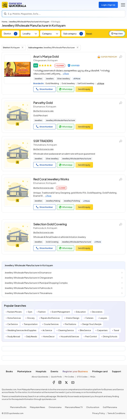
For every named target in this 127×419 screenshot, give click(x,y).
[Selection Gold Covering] (17, 237)
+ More (66, 74)
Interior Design (72, 318)
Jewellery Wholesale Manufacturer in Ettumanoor (28, 272)
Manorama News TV (74, 407)
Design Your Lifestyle (91, 324)
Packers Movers (14, 312)
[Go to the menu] (123, 5)
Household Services (70, 336)
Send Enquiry (84, 89)
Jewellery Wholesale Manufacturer (60, 120)
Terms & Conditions (116, 413)
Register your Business (75, 371)
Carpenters (102, 330)
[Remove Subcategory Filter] (77, 47)
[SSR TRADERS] (17, 153)
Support (116, 371)
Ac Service (47, 330)
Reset (89, 33)
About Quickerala (40, 376)
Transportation (31, 324)
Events (54, 371)
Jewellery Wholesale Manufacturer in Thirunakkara (28, 293)
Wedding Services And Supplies (21, 330)
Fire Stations (70, 324)
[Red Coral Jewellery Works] (17, 192)
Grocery (31, 318)
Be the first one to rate (43, 111)
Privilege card (100, 371)
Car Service (12, 324)
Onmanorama (55, 407)
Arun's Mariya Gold (46, 56)
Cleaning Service (66, 330)
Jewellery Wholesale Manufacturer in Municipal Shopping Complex (36, 282)
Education (81, 312)
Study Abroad (13, 336)
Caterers (89, 318)
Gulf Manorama (110, 407)
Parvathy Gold (43, 102)
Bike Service (85, 330)
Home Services (14, 318)
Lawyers (103, 318)
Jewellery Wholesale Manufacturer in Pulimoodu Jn (28, 288)
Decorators (97, 312)
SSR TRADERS (43, 141)
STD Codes (82, 376)
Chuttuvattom (92, 407)
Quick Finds (56, 376)
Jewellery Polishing (72, 201)
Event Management (61, 312)
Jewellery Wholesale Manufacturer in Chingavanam (29, 277)
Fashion (42, 312)
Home (4, 22)
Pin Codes (69, 376)
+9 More (100, 83)
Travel (116, 330)
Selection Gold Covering (50, 224)
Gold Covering (52, 242)
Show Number (44, 89)
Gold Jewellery (68, 83)
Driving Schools (110, 336)
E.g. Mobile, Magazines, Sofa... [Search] (24, 13)
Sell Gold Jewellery (85, 83)
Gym (30, 312)
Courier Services (51, 324)
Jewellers (38, 79)
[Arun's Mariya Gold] (17, 69)
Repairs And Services (50, 318)
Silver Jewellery (63, 79)
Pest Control (91, 336)
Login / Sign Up (108, 5)
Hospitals (41, 371)
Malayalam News (37, 407)
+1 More (86, 201)
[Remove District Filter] (22, 47)
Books (9, 371)
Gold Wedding (52, 83)
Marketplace (24, 371)
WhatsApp (65, 89)
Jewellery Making (53, 201)
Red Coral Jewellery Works (51, 179)
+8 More (76, 79)
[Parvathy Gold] (17, 115)
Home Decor (49, 336)
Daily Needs (31, 336)
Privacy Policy (98, 413)
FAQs (92, 376)
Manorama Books (18, 407)
